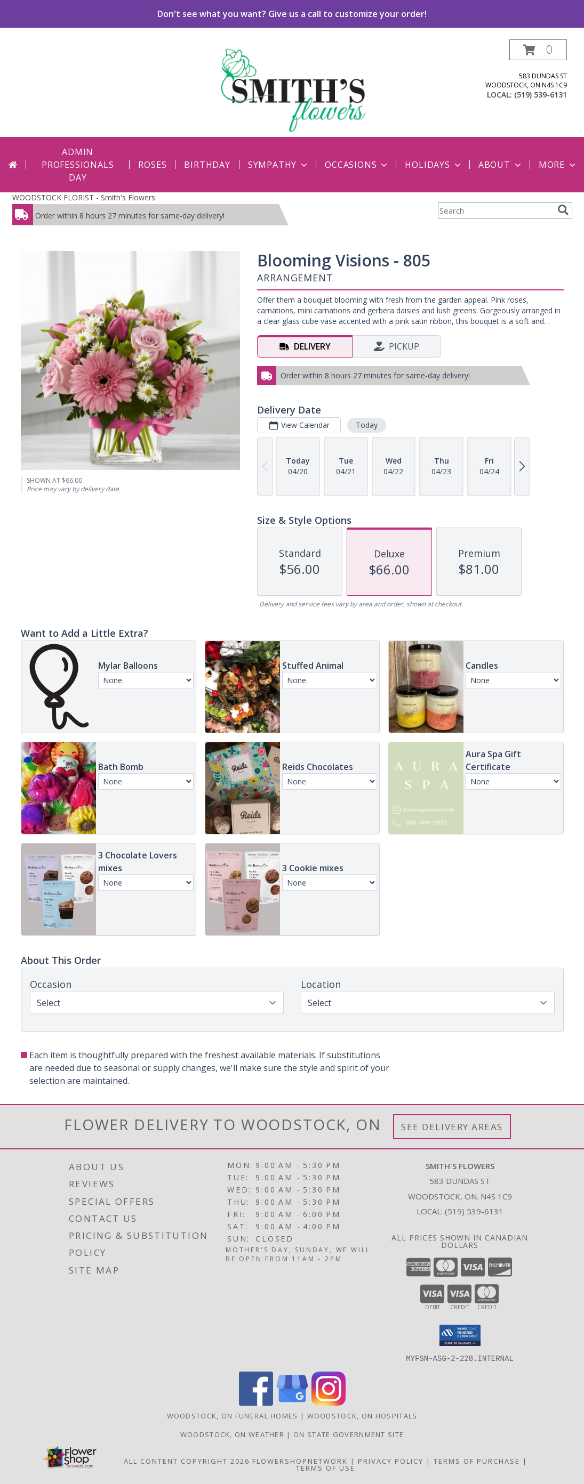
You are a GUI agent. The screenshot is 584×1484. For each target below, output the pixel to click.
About (500, 165)
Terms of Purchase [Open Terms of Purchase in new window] (477, 1460)
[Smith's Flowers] (293, 88)
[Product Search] (495, 210)
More (558, 165)
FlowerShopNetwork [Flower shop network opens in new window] (300, 1460)
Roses (152, 165)
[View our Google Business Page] (292, 1402)
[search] (563, 210)
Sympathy (278, 165)
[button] (538, 49)
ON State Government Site (348, 1434)
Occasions (357, 165)
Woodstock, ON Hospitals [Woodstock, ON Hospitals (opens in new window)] (362, 1415)
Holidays (433, 165)
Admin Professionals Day (78, 164)
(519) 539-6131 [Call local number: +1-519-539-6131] (540, 95)
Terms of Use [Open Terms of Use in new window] (325, 1467)
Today (366, 425)
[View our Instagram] (328, 1402)
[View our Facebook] (256, 1402)
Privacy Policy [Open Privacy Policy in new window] (390, 1460)
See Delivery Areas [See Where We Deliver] (452, 1127)
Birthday (207, 165)
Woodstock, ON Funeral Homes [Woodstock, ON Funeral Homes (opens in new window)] (232, 1415)
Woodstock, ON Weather (232, 1434)
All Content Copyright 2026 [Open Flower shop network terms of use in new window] (187, 1460)
